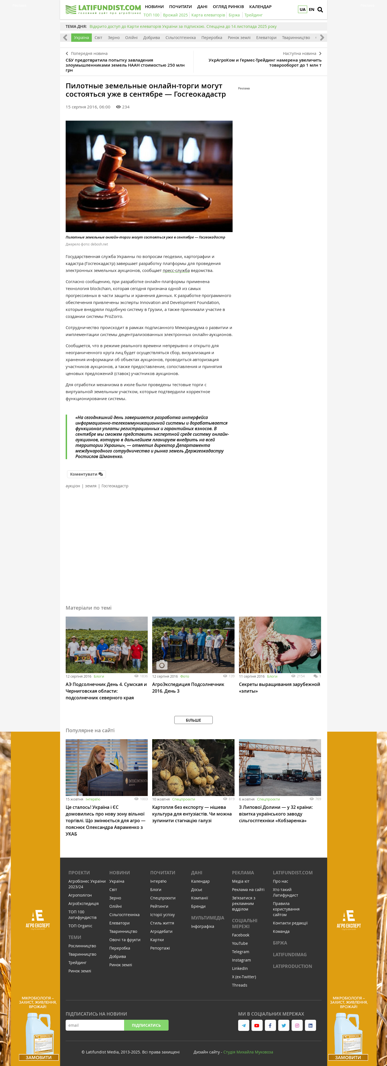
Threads (239, 985)
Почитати (162, 873)
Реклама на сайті (248, 889)
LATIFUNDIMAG (290, 954)
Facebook (240, 935)
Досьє (196, 889)
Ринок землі (239, 37)
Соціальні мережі (244, 923)
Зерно (114, 37)
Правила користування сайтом (286, 909)
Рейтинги (159, 906)
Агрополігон (80, 895)
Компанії (199, 897)
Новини (119, 873)
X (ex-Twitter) (244, 976)
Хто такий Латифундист (285, 892)
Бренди (198, 906)
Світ (98, 37)
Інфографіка (202, 926)
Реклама (243, 873)
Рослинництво (82, 945)
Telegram (240, 951)
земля (91, 485)
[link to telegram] (243, 1025)
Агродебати (161, 931)
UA (302, 9)
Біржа (280, 943)
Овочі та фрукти (124, 939)
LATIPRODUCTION (292, 966)
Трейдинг (77, 962)
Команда (281, 931)
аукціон (73, 485)
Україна (81, 37)
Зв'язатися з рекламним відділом (243, 903)
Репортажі (160, 948)
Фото (184, 676)
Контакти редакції (290, 923)
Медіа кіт (241, 881)
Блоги (99, 676)
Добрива (151, 37)
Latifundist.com (293, 873)
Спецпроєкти (183, 799)
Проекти (79, 873)
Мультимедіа (207, 918)
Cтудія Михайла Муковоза (248, 1052)
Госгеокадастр (115, 485)
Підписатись (146, 1025)
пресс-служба (176, 270)
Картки (157, 939)
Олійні (131, 37)
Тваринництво (296, 37)
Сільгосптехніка (181, 37)
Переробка (211, 37)
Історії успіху (162, 914)
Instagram (241, 960)
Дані (196, 873)
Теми (74, 937)
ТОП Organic (80, 925)
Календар (200, 881)
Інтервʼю (93, 799)
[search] (320, 10)
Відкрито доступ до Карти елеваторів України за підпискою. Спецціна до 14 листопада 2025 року (183, 26)
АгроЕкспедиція (83, 903)
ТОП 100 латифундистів (82, 914)
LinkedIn (240, 968)
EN (311, 9)
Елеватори (266, 37)
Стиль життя (162, 923)
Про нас (280, 881)
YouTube (240, 943)
